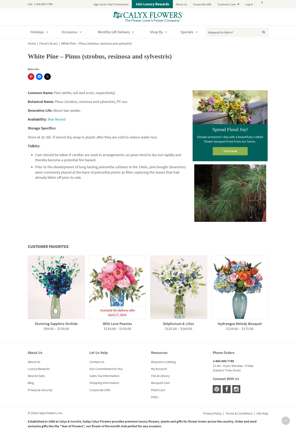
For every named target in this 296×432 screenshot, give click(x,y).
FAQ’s (155, 397)
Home (32, 43)
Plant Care (158, 390)
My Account (159, 369)
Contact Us (96, 362)
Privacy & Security (40, 390)
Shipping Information (104, 383)
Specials (186, 32)
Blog (31, 383)
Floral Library (48, 43)
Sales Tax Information (104, 376)
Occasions (69, 32)
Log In (249, 4)
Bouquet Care (160, 383)
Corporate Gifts (202, 4)
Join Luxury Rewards (152, 4)
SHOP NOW (230, 151)
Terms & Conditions (239, 413)
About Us (181, 4)
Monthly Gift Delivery (114, 32)
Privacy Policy (212, 413)
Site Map (262, 413)
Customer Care (226, 4)
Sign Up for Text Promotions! (111, 4)
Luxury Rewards (39, 369)
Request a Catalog (163, 362)
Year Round (56, 119)
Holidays (37, 32)
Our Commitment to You (106, 369)
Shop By (156, 32)
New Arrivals (36, 376)
